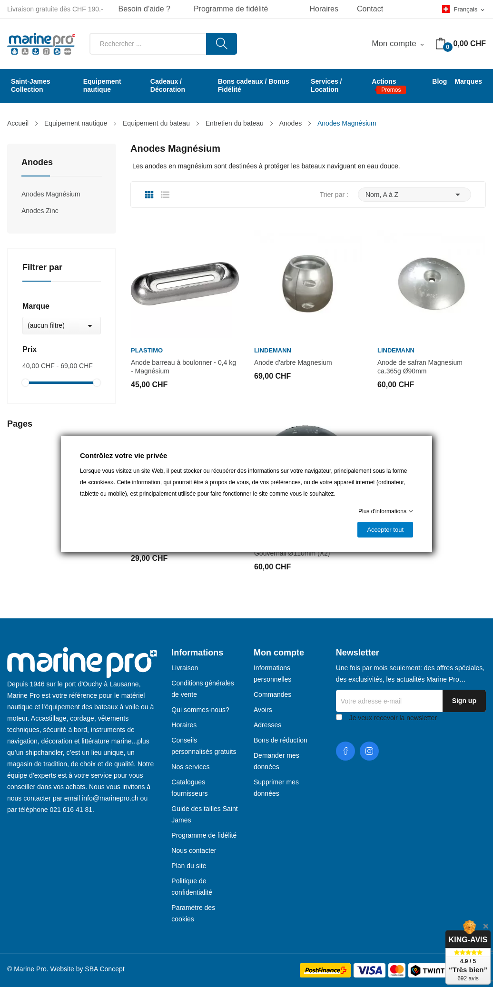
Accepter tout (385, 529)
